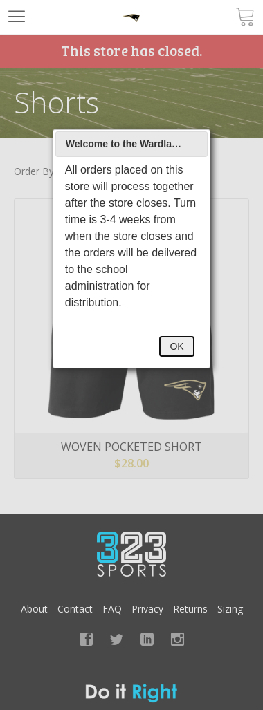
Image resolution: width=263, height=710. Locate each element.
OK (176, 346)
